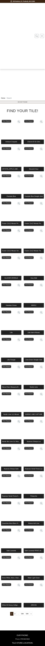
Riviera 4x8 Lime (33, 523)
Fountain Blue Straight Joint (34, 196)
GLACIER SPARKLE (11, 278)
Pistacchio (33, 496)
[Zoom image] (19, 122)
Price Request (6, 121)
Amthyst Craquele (11, 142)
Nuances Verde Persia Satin (11, 496)
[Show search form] (37, 36)
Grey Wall (34, 278)
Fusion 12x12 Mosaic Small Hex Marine (11, 251)
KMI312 (33, 305)
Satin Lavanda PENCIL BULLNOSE (34, 550)
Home (3, 98)
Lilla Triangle (11, 360)
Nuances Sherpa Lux (34, 441)
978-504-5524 (25, 639)
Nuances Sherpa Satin (11, 469)
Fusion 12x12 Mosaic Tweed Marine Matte (34, 251)
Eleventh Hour (33, 169)
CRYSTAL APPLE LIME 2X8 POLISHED (11, 169)
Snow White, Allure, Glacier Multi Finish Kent (11, 578)
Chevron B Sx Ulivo (33, 142)
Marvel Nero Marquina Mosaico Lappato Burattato (11, 387)
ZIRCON (34, 605)
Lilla (11, 332)
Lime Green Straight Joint (33, 360)
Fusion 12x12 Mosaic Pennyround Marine (11, 223)
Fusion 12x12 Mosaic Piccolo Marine (34, 223)
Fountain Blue (11, 196)
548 (22, 614)
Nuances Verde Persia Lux (33, 469)
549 (27, 614)
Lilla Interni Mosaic (34, 332)
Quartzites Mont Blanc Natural (11, 523)
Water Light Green (34, 578)
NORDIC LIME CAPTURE (33, 414)
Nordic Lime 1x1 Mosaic (11, 414)
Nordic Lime (34, 387)
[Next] (31, 614)
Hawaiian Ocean (11, 305)
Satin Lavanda (11, 550)
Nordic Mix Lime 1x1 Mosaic (11, 441)
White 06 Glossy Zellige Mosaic (11, 605)
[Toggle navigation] (42, 36)
